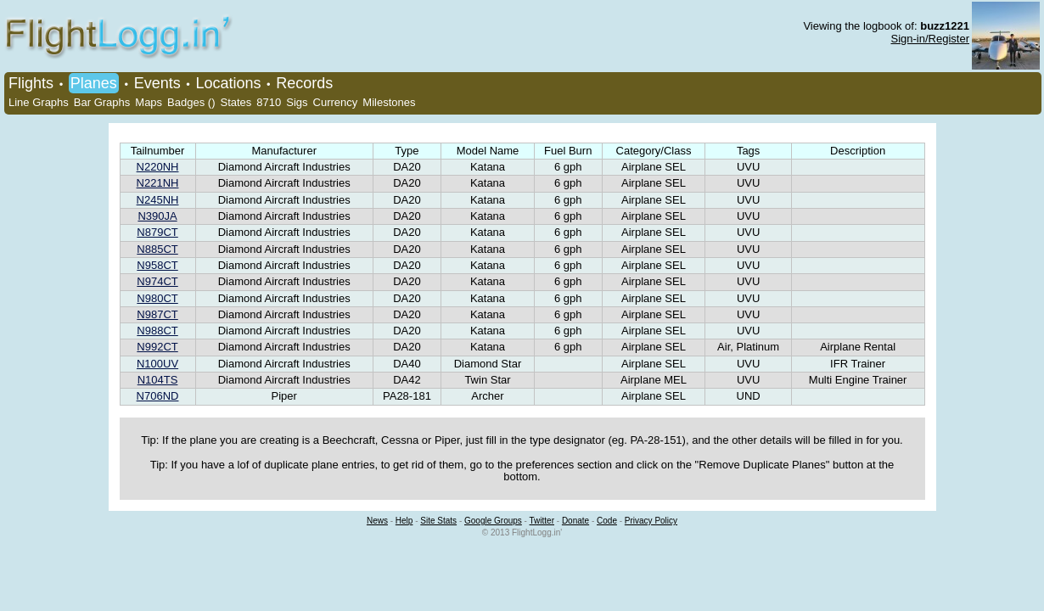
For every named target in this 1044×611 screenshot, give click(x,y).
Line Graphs (38, 102)
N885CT (157, 249)
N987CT (157, 314)
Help (404, 520)
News (377, 520)
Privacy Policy (651, 520)
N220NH (158, 166)
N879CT (157, 232)
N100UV (157, 363)
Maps (148, 102)
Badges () (191, 102)
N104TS (158, 379)
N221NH (158, 183)
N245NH (158, 199)
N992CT (157, 346)
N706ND (158, 396)
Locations (228, 83)
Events (157, 83)
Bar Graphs (102, 102)
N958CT (157, 265)
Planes (93, 83)
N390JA (157, 216)
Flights (30, 83)
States (235, 102)
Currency (335, 102)
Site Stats (438, 520)
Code (607, 520)
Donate (575, 520)
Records (304, 83)
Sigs (296, 102)
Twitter (542, 520)
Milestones (388, 102)
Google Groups (493, 520)
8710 (268, 102)
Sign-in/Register (930, 38)
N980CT (157, 298)
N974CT (157, 281)
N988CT (157, 330)
